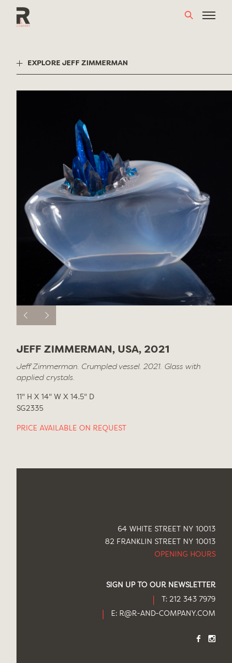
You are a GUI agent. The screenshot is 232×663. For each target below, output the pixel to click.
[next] (46, 315)
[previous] (26, 315)
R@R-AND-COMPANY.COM (167, 613)
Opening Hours (185, 554)
